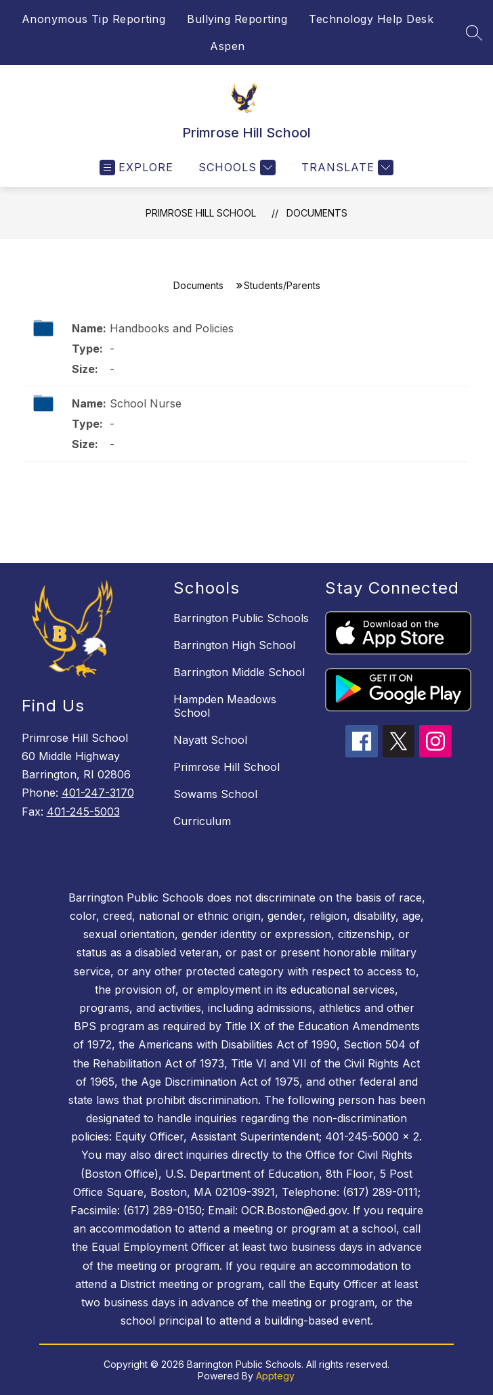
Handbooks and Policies (172, 328)
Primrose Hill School (201, 213)
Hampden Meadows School (224, 705)
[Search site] (474, 32)
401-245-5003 (83, 811)
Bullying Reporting (237, 19)
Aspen (227, 46)
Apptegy (275, 1375)
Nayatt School (210, 740)
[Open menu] (136, 167)
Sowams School (215, 794)
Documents (316, 213)
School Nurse (145, 403)
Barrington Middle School (239, 672)
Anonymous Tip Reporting (94, 19)
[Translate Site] (345, 167)
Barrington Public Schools (241, 618)
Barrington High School (234, 645)
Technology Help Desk (371, 19)
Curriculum (202, 821)
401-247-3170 (98, 792)
